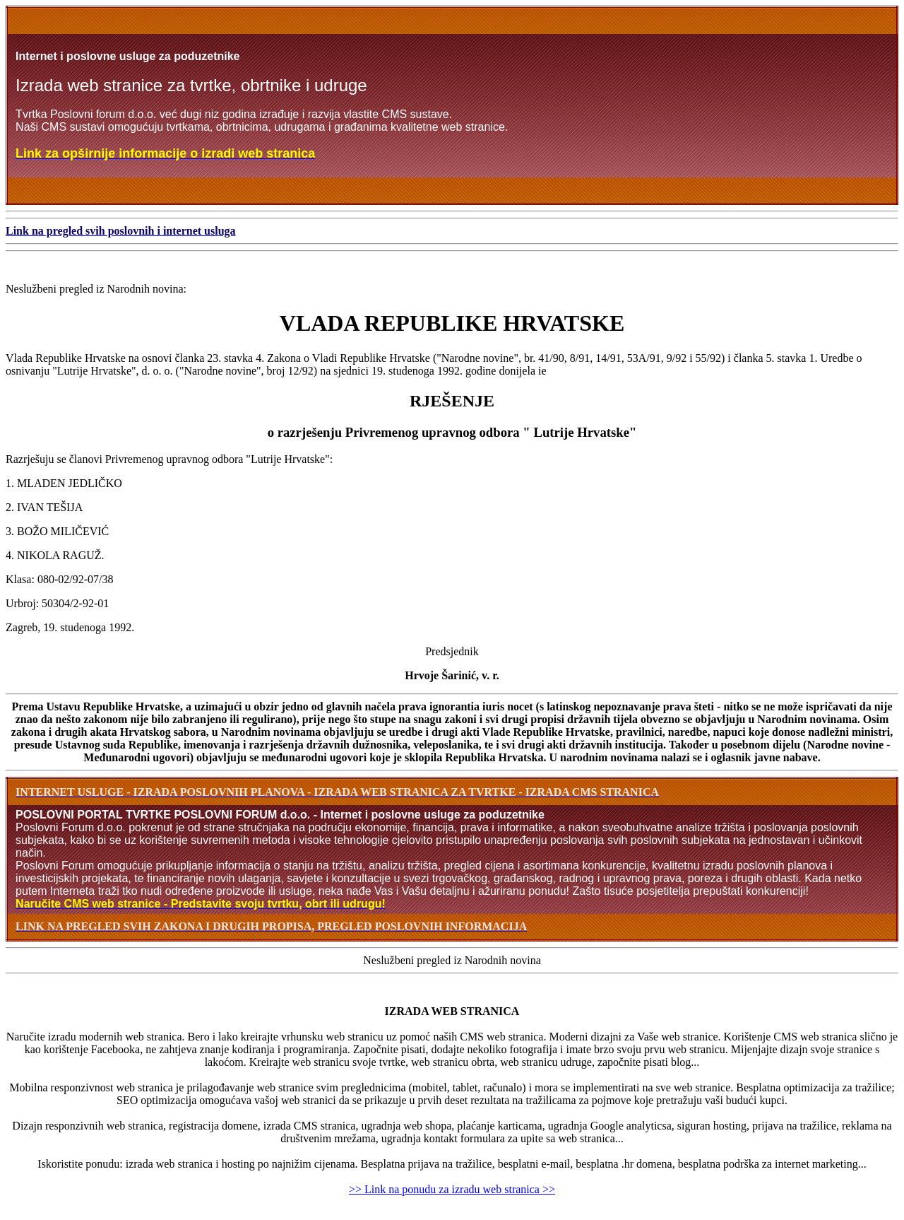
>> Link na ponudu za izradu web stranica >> (452, 1189)
